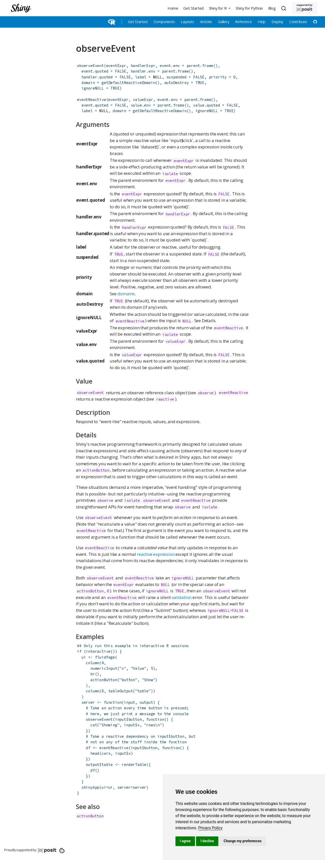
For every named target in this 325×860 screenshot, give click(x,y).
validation (181, 597)
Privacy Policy (210, 827)
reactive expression (155, 554)
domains (126, 294)
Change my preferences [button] (243, 841)
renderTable (134, 764)
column (92, 662)
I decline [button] (207, 841)
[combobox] (284, 8)
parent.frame (200, 65)
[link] (210, 827)
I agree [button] (185, 841)
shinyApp (90, 787)
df (92, 770)
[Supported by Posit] (304, 8)
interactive (98, 651)
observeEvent (90, 65)
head (94, 753)
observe (206, 392)
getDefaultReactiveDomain (128, 82)
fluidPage (105, 657)
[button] (219, 8)
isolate (170, 173)
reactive (165, 399)
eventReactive (91, 99)
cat (93, 725)
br (92, 674)
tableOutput (120, 691)
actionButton (96, 470)
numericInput (103, 668)
